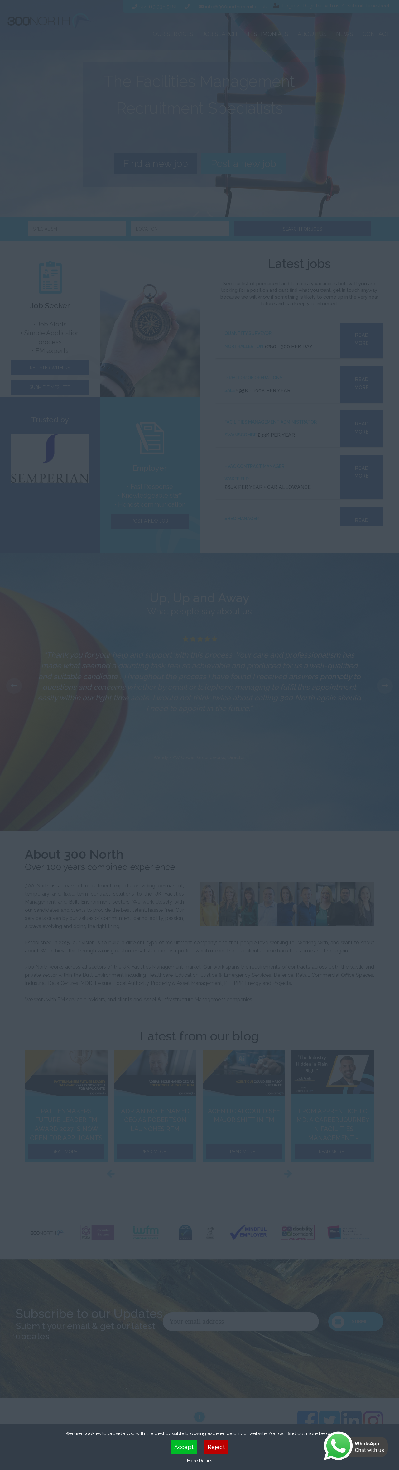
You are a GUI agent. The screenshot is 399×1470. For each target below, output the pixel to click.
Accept (184, 1447)
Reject (216, 1447)
